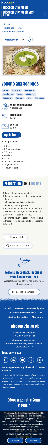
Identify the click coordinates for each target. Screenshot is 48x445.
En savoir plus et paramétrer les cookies (24, 434)
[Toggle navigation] (45, 15)
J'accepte (33, 440)
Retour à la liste (15, 237)
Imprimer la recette (17, 245)
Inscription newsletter (24, 292)
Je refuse (15, 440)
